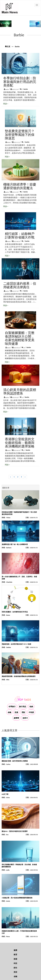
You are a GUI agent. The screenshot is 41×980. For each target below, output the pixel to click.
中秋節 (31, 712)
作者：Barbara (6, 548)
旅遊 (15, 959)
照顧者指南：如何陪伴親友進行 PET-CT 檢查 (16, 644)
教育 (15, 955)
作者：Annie (6, 901)
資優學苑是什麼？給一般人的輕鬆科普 (15, 544)
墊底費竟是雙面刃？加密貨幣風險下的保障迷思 (19, 134)
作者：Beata (6, 615)
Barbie (17, 46)
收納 (31, 707)
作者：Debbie (6, 647)
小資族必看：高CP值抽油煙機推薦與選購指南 (17, 898)
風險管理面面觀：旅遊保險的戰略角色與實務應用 (18, 676)
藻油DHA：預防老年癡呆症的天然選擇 (14, 831)
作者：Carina (6, 764)
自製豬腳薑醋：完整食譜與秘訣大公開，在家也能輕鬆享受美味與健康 (19, 338)
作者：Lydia (6, 870)
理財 (23, 712)
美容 (15, 972)
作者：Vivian (6, 518)
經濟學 (16, 718)
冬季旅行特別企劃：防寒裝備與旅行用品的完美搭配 (19, 81)
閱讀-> (5, 104)
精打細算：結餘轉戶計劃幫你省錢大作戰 (19, 235)
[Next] (25, 477)
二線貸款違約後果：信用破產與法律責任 (19, 285)
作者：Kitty (5, 680)
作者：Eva (5, 835)
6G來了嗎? (5, 794)
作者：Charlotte (7, 582)
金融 (9, 712)
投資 (16, 712)
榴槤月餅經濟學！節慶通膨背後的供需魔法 (19, 186)
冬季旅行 (12, 707)
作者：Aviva (6, 797)
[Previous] (10, 477)
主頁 (7, 46)
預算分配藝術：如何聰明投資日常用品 (15, 612)
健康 (15, 950)
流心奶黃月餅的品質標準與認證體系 (19, 391)
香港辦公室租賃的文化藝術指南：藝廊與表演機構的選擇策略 (19, 442)
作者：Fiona (6, 936)
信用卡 (25, 718)
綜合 (15, 968)
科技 (15, 963)
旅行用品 (22, 707)
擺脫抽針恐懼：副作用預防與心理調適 (15, 761)
